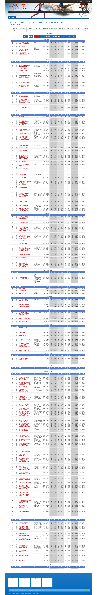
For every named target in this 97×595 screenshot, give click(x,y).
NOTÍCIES (49, 11)
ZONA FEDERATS (78, 1)
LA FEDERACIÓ (11, 11)
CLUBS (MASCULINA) (45, 36)
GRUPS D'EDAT (72, 36)
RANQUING (30, 11)
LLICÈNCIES (18, 11)
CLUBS (35, 11)
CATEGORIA (36, 36)
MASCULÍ (25, 36)
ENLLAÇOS (66, 11)
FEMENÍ (31, 36)
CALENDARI (24, 11)
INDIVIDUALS (64, 36)
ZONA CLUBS (87, 1)
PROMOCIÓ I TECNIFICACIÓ (58, 11)
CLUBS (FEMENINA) (56, 36)
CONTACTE (72, 11)
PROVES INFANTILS (42, 11)
